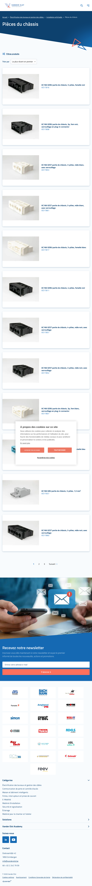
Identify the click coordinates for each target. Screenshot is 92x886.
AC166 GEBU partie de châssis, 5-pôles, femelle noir (63, 84)
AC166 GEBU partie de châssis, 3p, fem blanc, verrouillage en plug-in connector (60, 409)
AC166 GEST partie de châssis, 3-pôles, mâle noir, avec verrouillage (64, 369)
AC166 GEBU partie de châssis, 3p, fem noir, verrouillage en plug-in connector (59, 125)
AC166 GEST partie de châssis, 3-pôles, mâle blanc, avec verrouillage (62, 166)
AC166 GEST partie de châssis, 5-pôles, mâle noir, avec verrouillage (64, 531)
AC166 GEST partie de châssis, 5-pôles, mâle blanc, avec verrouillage (62, 206)
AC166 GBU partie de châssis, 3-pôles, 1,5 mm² (61, 491)
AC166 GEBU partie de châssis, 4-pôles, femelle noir (63, 287)
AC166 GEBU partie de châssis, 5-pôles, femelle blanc (63, 247)
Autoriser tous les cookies (32, 450)
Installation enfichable (54, 17)
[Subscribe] (46, 672)
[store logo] (14, 5)
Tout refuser (59, 450)
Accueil (5, 17)
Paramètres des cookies (46, 457)
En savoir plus (25, 443)
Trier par (5, 61)
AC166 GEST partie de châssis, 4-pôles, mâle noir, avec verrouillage (64, 328)
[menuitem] (21, 785)
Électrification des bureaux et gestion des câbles (27, 17)
